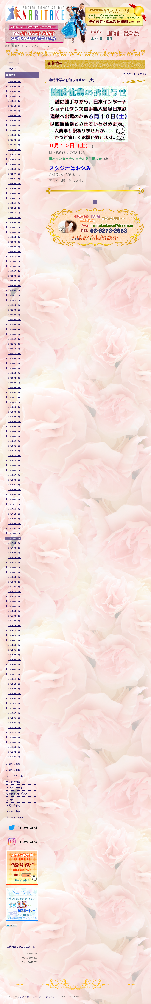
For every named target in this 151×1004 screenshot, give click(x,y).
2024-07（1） (14, 174)
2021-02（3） (14, 339)
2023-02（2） (14, 247)
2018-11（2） (14, 456)
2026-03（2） (14, 86)
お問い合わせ (13, 805)
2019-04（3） (14, 431)
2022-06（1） (14, 276)
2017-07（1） (14, 528)
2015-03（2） (14, 616)
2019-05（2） (14, 426)
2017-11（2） (14, 509)
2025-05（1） (14, 125)
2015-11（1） (14, 592)
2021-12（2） (14, 295)
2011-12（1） (14, 728)
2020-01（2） (14, 392)
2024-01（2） (14, 203)
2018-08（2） (14, 470)
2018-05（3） (14, 485)
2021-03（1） (14, 334)
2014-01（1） (14, 669)
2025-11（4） (14, 101)
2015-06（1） (14, 606)
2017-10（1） (14, 514)
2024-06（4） (14, 179)
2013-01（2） (14, 698)
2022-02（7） (14, 290)
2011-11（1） (14, 732)
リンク (9, 799)
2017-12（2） (14, 504)
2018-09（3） (14, 465)
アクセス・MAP (14, 817)
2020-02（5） (14, 388)
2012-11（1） (14, 703)
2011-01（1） (14, 757)
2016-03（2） (14, 582)
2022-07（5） (14, 271)
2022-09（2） (14, 261)
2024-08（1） (14, 169)
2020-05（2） (14, 373)
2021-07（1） (14, 320)
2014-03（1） (14, 660)
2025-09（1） (14, 111)
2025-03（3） (14, 135)
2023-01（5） (14, 252)
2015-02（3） (14, 621)
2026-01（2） (14, 96)
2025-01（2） (14, 145)
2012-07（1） (14, 713)
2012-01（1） (14, 723)
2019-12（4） (14, 397)
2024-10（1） (14, 159)
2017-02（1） (14, 553)
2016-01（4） (14, 587)
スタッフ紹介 (13, 764)
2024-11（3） (14, 154)
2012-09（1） (14, 708)
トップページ (13, 63)
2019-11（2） (14, 402)
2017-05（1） (14, 538)
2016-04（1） (14, 577)
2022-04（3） (14, 281)
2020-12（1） (14, 349)
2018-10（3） (14, 460)
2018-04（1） (14, 490)
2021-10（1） (14, 305)
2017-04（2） (14, 543)
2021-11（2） (14, 300)
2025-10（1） (14, 106)
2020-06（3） (14, 368)
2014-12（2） (14, 626)
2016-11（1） (14, 562)
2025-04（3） (14, 130)
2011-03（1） (14, 747)
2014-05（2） (14, 650)
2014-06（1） (14, 645)
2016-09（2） (14, 567)
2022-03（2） (14, 286)
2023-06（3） (14, 232)
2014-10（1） (14, 635)
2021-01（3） (14, 344)
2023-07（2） (14, 227)
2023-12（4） (14, 208)
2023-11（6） (14, 213)
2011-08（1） (14, 742)
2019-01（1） (14, 446)
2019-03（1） (14, 436)
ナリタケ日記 (13, 781)
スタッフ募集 (13, 811)
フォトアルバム (14, 775)
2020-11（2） (14, 354)
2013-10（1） (14, 684)
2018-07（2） (14, 475)
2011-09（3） (14, 737)
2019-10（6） (14, 407)
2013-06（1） (14, 694)
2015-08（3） (14, 601)
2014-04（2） (14, 655)
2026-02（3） (14, 91)
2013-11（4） (14, 679)
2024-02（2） (14, 198)
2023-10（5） (14, 218)
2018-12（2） (14, 451)
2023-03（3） (14, 242)
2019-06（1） (14, 422)
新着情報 (11, 74)
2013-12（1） (14, 674)
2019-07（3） (14, 417)
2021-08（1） (14, 315)
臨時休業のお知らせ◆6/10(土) (71, 80)
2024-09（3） (14, 164)
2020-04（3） (14, 378)
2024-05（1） (14, 184)
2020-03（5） (14, 383)
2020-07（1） (14, 363)
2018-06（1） (14, 480)
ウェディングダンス (17, 793)
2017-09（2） (14, 519)
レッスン (11, 69)
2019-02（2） (14, 441)
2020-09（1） (14, 358)
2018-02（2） (14, 494)
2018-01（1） (14, 499)
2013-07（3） (14, 689)
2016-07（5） (14, 572)
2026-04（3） (14, 82)
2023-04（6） (14, 237)
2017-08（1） (14, 524)
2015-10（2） (14, 596)
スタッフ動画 (13, 770)
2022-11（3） (14, 256)
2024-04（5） (14, 188)
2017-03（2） (14, 548)
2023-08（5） (14, 222)
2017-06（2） (14, 533)
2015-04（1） (14, 611)
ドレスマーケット (15, 787)
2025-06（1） (14, 120)
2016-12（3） (14, 558)
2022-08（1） (14, 266)
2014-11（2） (14, 630)
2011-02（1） (14, 752)
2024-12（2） (14, 150)
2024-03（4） (14, 193)
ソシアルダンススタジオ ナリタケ (36, 996)
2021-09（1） (14, 310)
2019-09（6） (14, 412)
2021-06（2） (14, 324)
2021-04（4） (14, 329)
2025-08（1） (14, 116)
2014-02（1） (14, 664)
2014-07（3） (14, 640)
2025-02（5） (14, 140)
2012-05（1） (14, 718)
